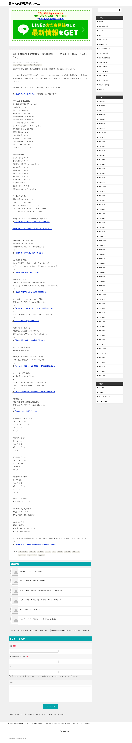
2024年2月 (102, 119)
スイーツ (101, 35)
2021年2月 (102, 281)
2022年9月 (102, 195)
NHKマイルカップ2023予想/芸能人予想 (30, 609)
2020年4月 (102, 326)
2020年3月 (102, 331)
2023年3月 (102, 168)
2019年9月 (102, 358)
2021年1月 (102, 286)
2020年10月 (102, 299)
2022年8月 (102, 200)
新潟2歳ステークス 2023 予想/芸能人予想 (31, 571)
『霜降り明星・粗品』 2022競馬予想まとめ (29, 340)
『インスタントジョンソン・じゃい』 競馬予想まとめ (33, 308)
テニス (101, 30)
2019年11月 (102, 349)
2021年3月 (102, 276)
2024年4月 (102, 110)
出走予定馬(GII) (103, 80)
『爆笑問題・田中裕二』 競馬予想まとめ (28, 253)
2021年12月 (102, 236)
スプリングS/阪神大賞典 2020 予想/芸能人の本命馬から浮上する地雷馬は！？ (41, 590)
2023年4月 (102, 164)
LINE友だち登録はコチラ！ (51, 19)
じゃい (48, 551)
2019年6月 (102, 371)
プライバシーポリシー (66, 731)
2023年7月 (102, 150)
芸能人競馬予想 (17, 65)
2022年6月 (102, 209)
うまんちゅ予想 (28, 65)
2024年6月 (102, 105)
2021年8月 (102, 254)
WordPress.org (103, 401)
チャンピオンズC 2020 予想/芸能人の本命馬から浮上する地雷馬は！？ (39, 619)
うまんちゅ (22, 555)
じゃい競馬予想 (103, 53)
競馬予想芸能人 (103, 40)
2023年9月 (102, 141)
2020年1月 (102, 340)
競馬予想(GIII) (103, 67)
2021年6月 (102, 263)
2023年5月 (102, 159)
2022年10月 (102, 191)
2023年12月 (102, 128)
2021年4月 (102, 272)
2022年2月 (102, 227)
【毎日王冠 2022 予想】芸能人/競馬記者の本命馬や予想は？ (35, 544)
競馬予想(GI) (103, 62)
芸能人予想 (76, 551)
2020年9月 (102, 303)
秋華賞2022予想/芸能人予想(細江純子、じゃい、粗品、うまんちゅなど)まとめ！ (71, 630)
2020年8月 (102, 308)
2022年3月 (102, 222)
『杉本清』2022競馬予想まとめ (25, 411)
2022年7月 (102, 204)
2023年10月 (102, 137)
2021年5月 (102, 268)
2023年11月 (102, 132)
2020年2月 (102, 335)
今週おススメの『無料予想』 (24, 94)
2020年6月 (102, 317)
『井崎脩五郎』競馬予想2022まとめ (27, 272)
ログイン (101, 388)
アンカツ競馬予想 (104, 49)
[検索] (109, 10)
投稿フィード (103, 392)
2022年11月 (102, 187)
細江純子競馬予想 (104, 58)
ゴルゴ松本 (41, 551)
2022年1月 (102, 231)
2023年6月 (102, 155)
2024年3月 (102, 114)
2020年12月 (102, 290)
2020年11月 (102, 295)
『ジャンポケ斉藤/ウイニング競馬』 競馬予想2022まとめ (34, 366)
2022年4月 (102, 218)
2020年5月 (102, 322)
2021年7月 (102, 259)
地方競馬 (101, 22)
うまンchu (41, 555)
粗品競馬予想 (103, 44)
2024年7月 (102, 101)
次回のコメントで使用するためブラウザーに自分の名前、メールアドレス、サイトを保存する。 (44, 676)
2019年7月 (102, 367)
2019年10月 (102, 353)
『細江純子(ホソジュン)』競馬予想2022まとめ (31, 292)
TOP (19, 723)
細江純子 (67, 551)
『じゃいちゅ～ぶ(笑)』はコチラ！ (26, 321)
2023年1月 (102, 177)
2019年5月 (102, 376)
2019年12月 (102, 344)
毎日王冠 (32, 551)
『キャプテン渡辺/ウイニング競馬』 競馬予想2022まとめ (34, 392)
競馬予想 (60, 551)
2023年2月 (102, 173)
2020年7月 (102, 313)
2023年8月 (102, 146)
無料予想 (101, 89)
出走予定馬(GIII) (104, 85)
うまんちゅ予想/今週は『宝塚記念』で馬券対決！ (33, 580)
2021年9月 (102, 249)
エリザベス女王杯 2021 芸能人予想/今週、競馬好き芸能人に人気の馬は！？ (40, 600)
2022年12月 (102, 182)
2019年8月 (102, 362)
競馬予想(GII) (37, 65)
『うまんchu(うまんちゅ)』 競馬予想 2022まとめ (32, 222)
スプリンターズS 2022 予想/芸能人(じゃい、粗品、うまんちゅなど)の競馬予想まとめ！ (30, 630)
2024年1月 (102, 123)
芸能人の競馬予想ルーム (25, 3)
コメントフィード (104, 396)
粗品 (54, 551)
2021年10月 (102, 245)
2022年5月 (102, 214)
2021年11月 (102, 241)
